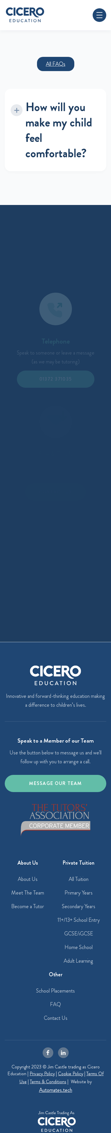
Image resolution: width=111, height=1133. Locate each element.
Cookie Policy (70, 1073)
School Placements (55, 991)
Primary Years (79, 893)
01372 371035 (55, 379)
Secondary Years (78, 906)
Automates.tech (55, 1090)
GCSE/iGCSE (78, 934)
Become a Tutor (27, 906)
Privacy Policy (42, 1073)
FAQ (55, 1004)
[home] (25, 14)
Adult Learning (78, 961)
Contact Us (55, 1018)
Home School (79, 947)
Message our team (55, 783)
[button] (99, 15)
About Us (28, 879)
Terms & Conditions (48, 1081)
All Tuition (79, 879)
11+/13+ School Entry (78, 920)
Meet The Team (27, 893)
